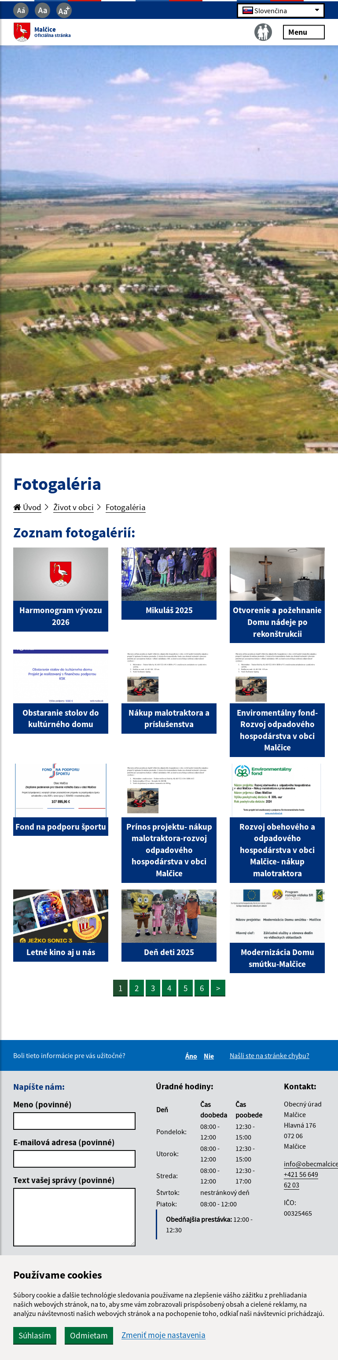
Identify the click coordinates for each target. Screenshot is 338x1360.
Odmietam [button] (89, 1335)
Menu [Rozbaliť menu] (304, 32)
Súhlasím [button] (34, 1335)
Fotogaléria (126, 507)
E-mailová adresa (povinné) (64, 1142)
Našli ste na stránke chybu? (269, 1055)
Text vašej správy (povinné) (64, 1180)
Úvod (27, 507)
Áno (192, 1055)
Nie (210, 1055)
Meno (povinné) (42, 1104)
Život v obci (73, 507)
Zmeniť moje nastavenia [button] (163, 1335)
